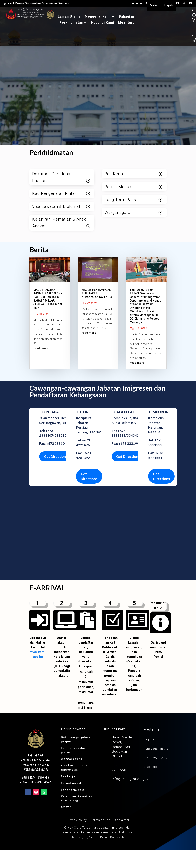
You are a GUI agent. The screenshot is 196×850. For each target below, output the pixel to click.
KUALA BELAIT (124, 412)
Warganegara (118, 212)
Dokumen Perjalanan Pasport (52, 177)
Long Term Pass (120, 199)
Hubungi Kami (102, 22)
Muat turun (127, 22)
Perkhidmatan (71, 22)
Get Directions (55, 456)
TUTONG (83, 412)
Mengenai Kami (98, 16)
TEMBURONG (159, 412)
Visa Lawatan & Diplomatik (57, 206)
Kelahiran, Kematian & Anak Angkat (59, 222)
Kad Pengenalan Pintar (54, 193)
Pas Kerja (114, 173)
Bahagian (126, 16)
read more (40, 348)
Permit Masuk (118, 186)
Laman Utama (69, 16)
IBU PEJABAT (50, 412)
